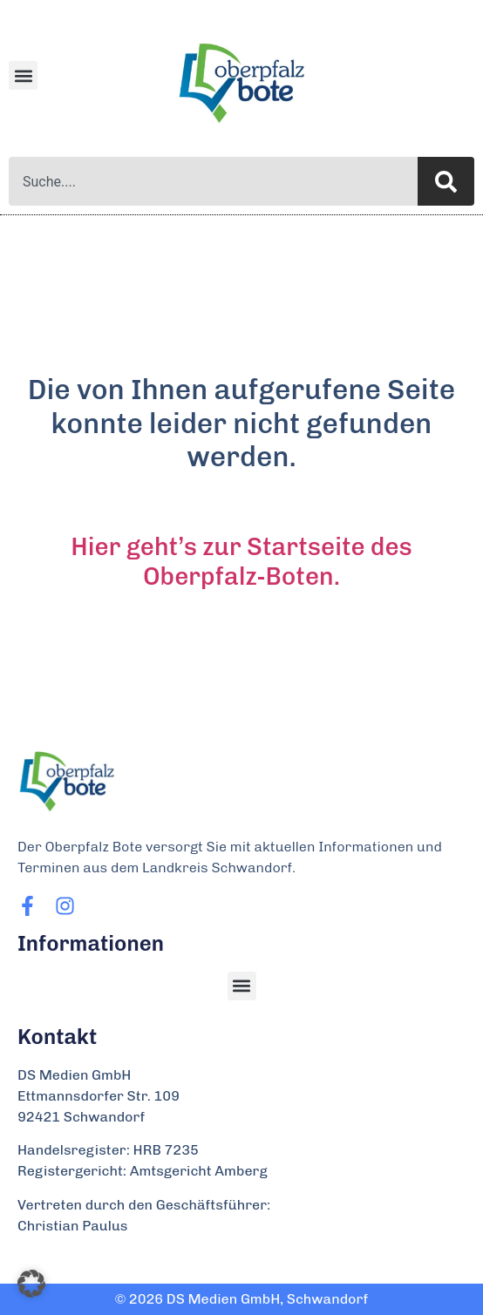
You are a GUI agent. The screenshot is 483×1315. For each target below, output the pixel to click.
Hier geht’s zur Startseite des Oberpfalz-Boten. (241, 561)
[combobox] (213, 181)
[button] (23, 75)
